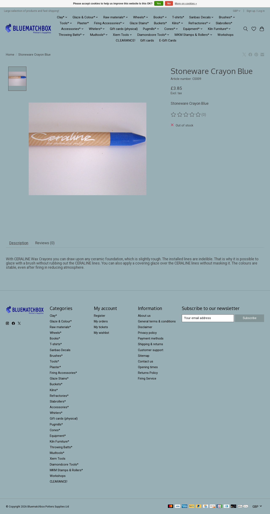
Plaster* (83, 23)
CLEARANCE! (125, 40)
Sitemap (143, 356)
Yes (159, 3)
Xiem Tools (57, 459)
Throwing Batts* (61, 447)
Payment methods (150, 339)
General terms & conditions (157, 321)
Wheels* (55, 333)
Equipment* (58, 436)
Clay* (53, 316)
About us (144, 316)
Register (99, 316)
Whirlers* (56, 413)
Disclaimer (145, 327)
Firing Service (147, 379)
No (169, 3)
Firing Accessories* (63, 373)
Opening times (148, 367)
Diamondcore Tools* (64, 464)
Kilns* (54, 390)
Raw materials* (60, 327)
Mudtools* (57, 453)
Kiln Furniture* (59, 441)
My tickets (101, 327)
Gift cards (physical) (124, 29)
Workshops (225, 35)
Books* (55, 339)
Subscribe (249, 318)
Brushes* (56, 356)
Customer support (150, 350)
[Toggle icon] (245, 29)
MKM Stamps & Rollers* (66, 470)
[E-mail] (208, 318)
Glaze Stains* (139, 23)
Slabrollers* (224, 23)
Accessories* (59, 407)
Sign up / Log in (256, 10)
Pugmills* (56, 424)
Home (10, 54)
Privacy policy (147, 333)
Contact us (145, 361)
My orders (101, 321)
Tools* (54, 361)
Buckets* (160, 23)
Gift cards (147, 40)
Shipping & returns (150, 344)
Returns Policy (148, 373)
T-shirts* (178, 17)
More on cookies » (186, 3)
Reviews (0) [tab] (45, 243)
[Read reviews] (186, 114)
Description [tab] (18, 243)
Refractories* (59, 396)
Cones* (55, 430)
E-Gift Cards (167, 40)
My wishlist (101, 333)
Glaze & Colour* (61, 321)
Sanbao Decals (60, 350)
